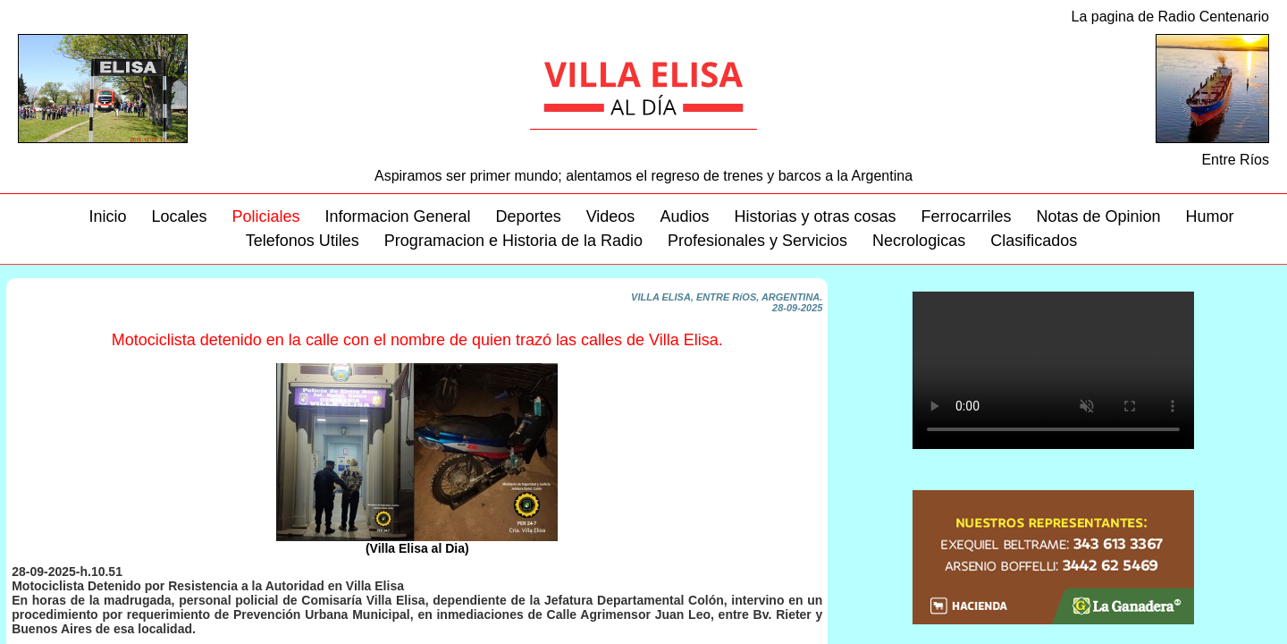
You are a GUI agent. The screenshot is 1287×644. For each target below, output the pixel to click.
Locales (178, 216)
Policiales (265, 216)
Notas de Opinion (1099, 216)
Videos (610, 216)
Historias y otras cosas (815, 216)
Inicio (107, 216)
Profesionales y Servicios (757, 241)
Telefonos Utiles (302, 241)
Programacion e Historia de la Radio (513, 241)
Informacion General (398, 216)
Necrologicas (918, 241)
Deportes (528, 216)
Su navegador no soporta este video (1053, 370)
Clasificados (1033, 241)
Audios (684, 216)
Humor (1210, 216)
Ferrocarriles (966, 216)
